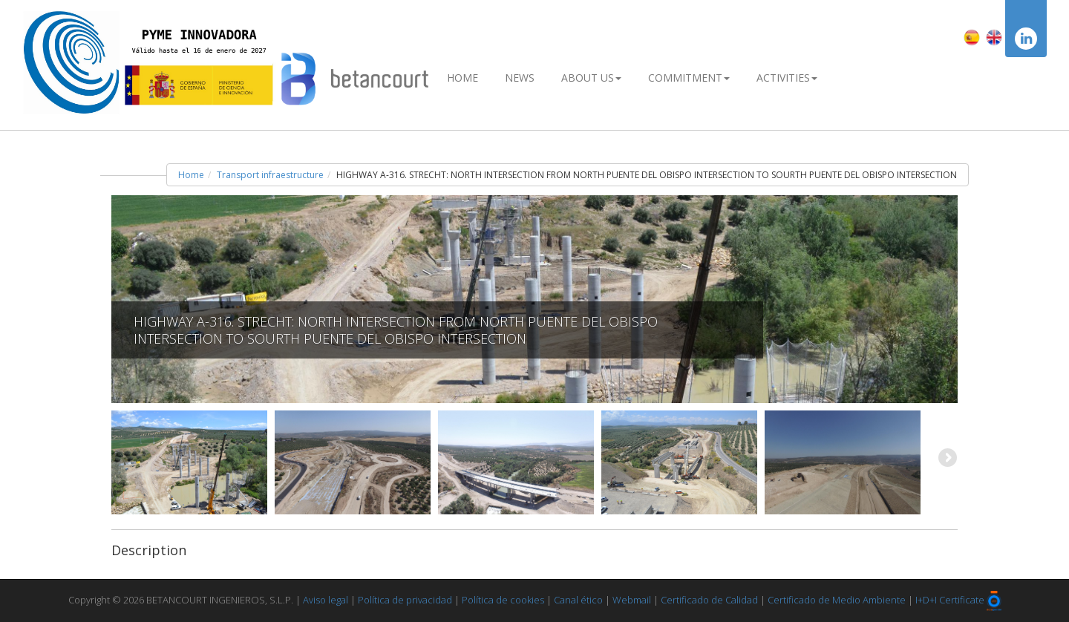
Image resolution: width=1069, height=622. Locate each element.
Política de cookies (503, 599)
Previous (122, 459)
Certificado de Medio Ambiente (837, 599)
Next (946, 459)
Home (462, 78)
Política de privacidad (405, 599)
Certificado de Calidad (709, 599)
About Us (591, 78)
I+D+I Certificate (949, 599)
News (519, 78)
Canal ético (578, 599)
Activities (786, 78)
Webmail (631, 599)
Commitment (689, 78)
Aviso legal (325, 599)
